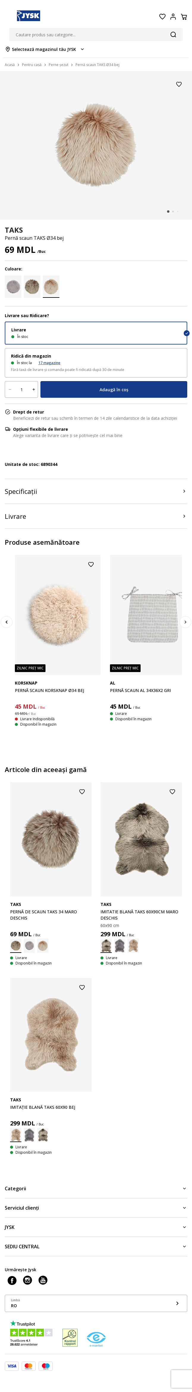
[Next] (185, 622)
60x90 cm (109, 925)
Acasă (10, 64)
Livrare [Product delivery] (15, 516)
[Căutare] (173, 34)
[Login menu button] (173, 16)
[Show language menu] (96, 1303)
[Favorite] (162, 16)
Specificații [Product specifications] (21, 491)
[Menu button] (8, 16)
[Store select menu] (45, 49)
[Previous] (6, 622)
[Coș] (183, 16)
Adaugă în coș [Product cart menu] (114, 389)
